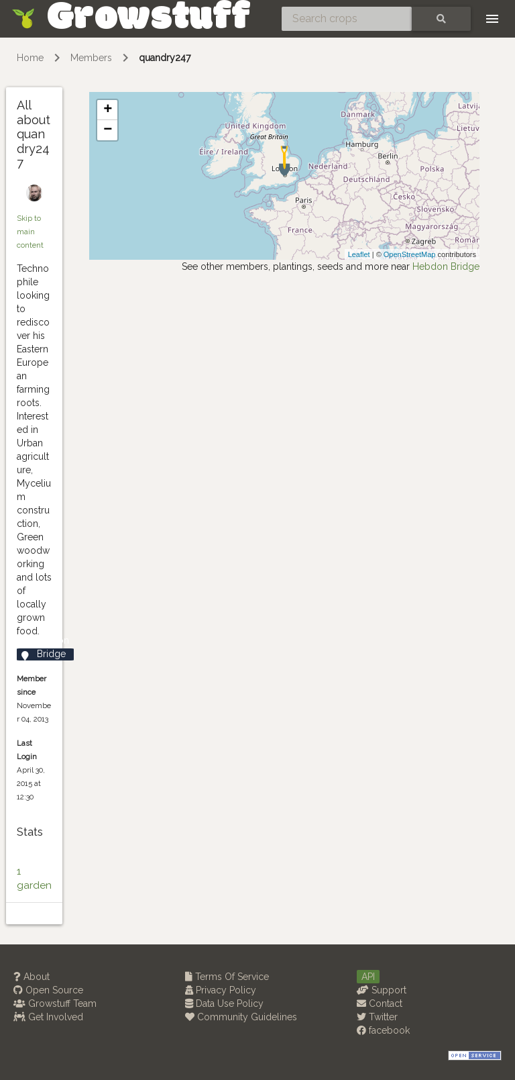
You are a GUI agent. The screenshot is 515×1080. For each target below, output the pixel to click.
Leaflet (359, 254)
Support (381, 990)
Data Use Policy (224, 1003)
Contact (379, 1003)
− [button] (107, 130)
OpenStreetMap (410, 254)
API (368, 976)
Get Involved (48, 1017)
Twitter (377, 1017)
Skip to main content (30, 231)
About (31, 976)
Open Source (48, 990)
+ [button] (107, 110)
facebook (383, 1030)
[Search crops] (347, 19)
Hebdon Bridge (445, 266)
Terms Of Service (227, 976)
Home (30, 57)
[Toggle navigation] (492, 19)
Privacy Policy (220, 990)
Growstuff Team (55, 1003)
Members (91, 57)
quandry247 (164, 57)
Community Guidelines (241, 1017)
